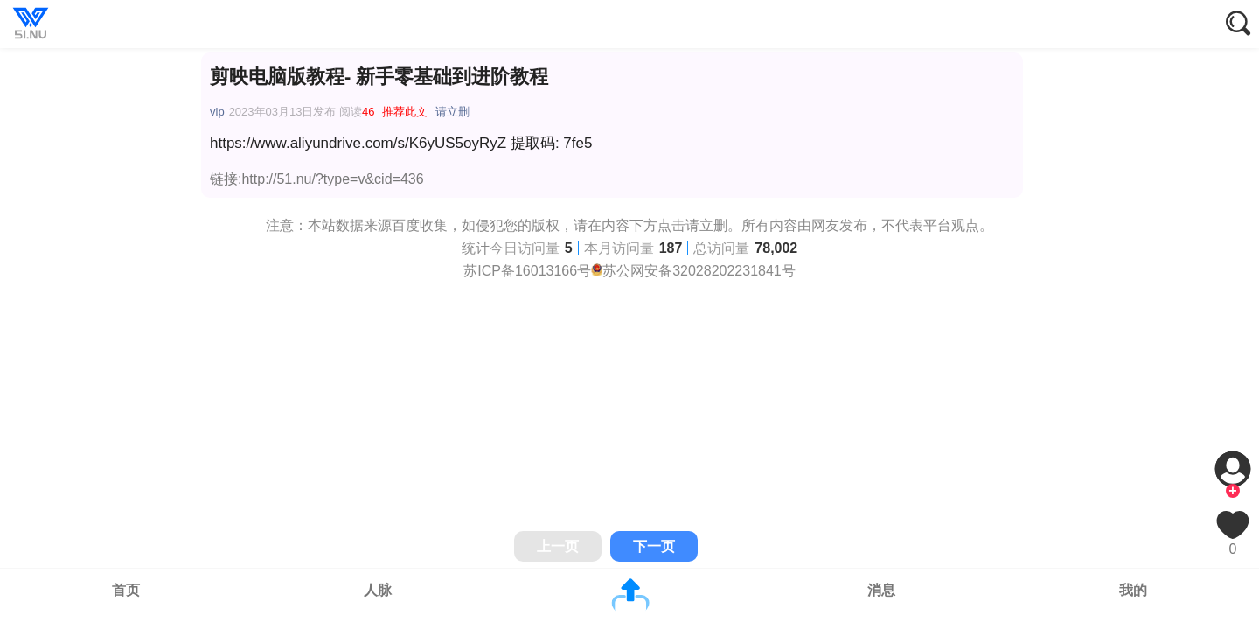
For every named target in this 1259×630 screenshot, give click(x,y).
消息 (881, 590)
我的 (1133, 590)
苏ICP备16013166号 (527, 270)
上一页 (558, 546)
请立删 (452, 111)
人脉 (378, 590)
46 (368, 111)
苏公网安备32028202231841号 (699, 270)
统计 (476, 248)
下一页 (654, 546)
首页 (126, 590)
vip (217, 111)
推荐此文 (405, 111)
